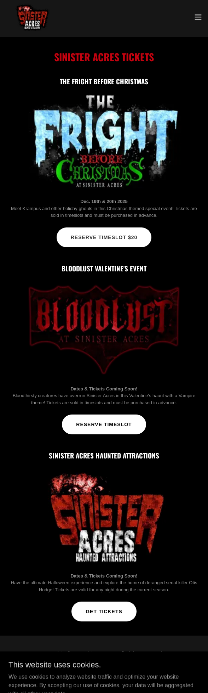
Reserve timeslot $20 (104, 237)
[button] (198, 17)
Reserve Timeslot (104, 424)
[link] (32, 17)
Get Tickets (104, 611)
